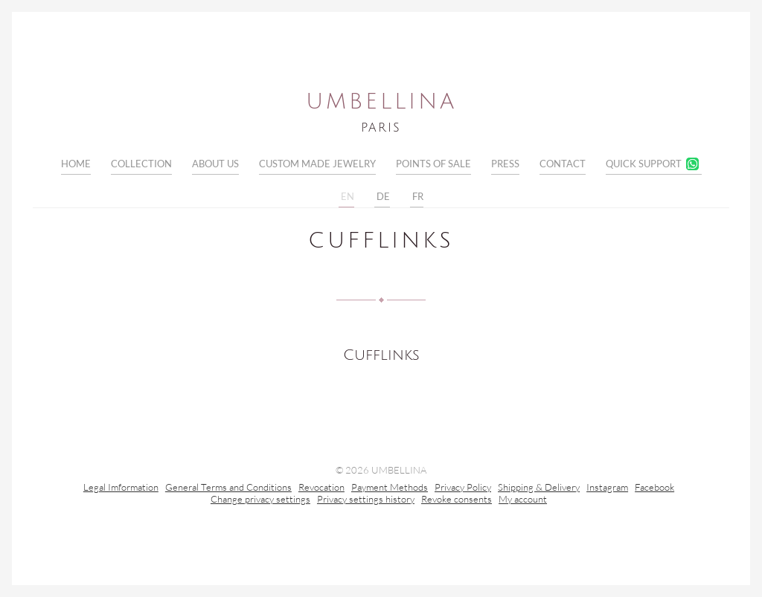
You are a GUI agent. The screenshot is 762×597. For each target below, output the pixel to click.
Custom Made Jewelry (317, 164)
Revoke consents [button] (456, 500)
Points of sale (433, 164)
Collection (141, 164)
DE (382, 197)
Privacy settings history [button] (365, 500)
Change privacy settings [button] (260, 500)
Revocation (321, 488)
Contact (563, 164)
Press (505, 164)
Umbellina (381, 102)
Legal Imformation (121, 488)
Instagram (607, 488)
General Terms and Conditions (228, 488)
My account (523, 500)
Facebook (654, 488)
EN (346, 197)
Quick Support (644, 164)
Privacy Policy (463, 488)
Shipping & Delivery (539, 488)
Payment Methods (389, 488)
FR (416, 197)
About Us (215, 164)
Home (76, 164)
